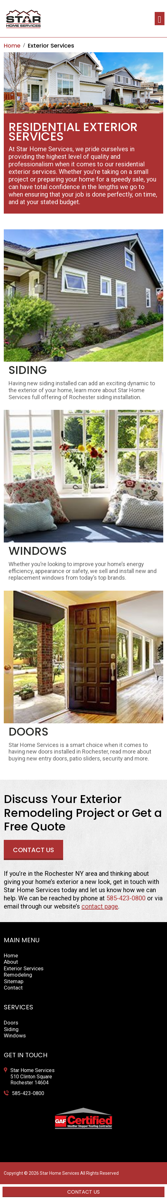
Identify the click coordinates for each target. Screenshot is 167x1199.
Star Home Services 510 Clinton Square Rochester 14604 (32, 1076)
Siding (28, 370)
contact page (99, 906)
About (11, 962)
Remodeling (18, 975)
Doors (28, 732)
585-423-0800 (126, 898)
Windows (38, 551)
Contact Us (33, 850)
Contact (13, 987)
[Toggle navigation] (159, 19)
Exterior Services (24, 968)
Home (11, 955)
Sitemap (13, 981)
